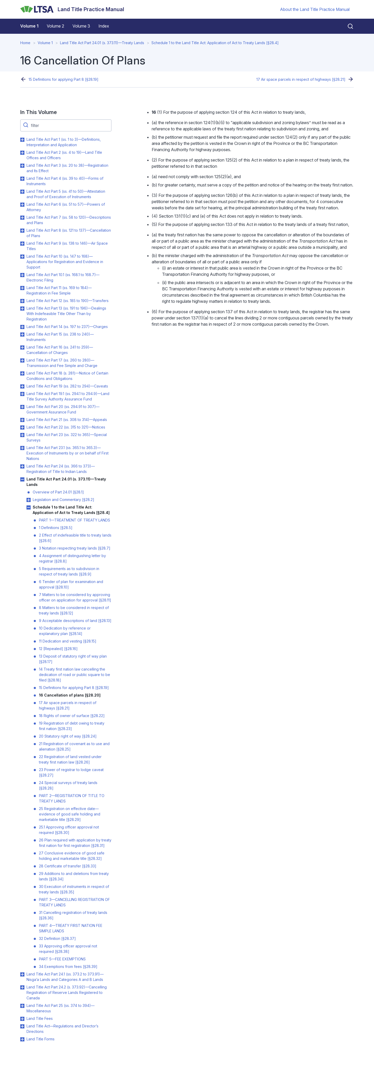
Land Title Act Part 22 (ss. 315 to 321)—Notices (65, 427)
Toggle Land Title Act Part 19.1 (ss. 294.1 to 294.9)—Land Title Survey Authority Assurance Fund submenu (22, 394)
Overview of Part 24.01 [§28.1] (58, 492)
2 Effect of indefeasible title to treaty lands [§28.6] (75, 538)
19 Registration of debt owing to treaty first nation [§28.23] (71, 726)
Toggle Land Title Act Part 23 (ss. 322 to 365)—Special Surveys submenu (22, 435)
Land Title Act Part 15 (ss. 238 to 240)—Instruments (60, 337)
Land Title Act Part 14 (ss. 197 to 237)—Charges (67, 326)
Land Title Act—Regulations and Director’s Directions (62, 1029)
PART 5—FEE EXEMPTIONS (62, 959)
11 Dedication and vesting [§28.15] (67, 641)
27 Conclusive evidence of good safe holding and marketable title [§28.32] (71, 856)
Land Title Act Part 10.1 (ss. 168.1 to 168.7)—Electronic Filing (62, 277)
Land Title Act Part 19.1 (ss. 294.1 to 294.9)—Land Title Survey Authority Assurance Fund (67, 396)
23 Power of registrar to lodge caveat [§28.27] (71, 772)
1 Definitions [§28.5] (55, 527)
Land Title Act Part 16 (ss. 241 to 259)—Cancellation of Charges (59, 350)
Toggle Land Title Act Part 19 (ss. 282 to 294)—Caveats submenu (22, 386)
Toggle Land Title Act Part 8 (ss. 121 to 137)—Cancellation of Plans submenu (22, 231)
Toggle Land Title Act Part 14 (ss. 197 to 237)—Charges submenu (22, 327)
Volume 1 (29, 26)
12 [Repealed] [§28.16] (58, 648)
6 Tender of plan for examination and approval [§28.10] (71, 584)
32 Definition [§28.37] (57, 938)
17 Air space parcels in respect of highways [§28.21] (300, 79)
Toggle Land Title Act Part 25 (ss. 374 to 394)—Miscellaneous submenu (22, 1006)
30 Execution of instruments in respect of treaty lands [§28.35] (74, 889)
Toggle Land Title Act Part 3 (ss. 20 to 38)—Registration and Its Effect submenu (22, 166)
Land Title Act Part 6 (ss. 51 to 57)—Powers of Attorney (65, 207)
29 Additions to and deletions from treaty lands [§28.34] (74, 876)
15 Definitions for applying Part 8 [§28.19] (63, 79)
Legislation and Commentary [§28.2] (63, 499)
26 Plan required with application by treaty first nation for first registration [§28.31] (75, 843)
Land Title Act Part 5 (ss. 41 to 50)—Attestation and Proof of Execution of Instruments (65, 194)
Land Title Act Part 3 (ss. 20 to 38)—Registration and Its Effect (67, 168)
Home (25, 43)
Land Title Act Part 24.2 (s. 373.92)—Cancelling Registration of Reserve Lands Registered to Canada (66, 992)
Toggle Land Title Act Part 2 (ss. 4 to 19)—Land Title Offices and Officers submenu (22, 153)
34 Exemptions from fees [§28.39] (68, 966)
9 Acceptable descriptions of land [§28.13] (75, 620)
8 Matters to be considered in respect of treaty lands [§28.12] (74, 610)
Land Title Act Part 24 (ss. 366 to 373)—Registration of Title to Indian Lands (60, 469)
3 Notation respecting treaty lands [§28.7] (74, 548)
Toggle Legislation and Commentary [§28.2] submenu (28, 500)
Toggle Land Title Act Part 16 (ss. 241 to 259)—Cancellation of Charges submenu (22, 347)
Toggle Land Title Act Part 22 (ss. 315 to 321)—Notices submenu (22, 427)
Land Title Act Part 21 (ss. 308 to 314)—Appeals (66, 419)
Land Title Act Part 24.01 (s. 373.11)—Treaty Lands (102, 43)
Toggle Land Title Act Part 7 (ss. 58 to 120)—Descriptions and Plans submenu (22, 218)
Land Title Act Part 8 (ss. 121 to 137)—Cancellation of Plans (68, 233)
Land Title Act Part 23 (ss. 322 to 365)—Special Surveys (66, 437)
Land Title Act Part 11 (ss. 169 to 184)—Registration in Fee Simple (59, 290)
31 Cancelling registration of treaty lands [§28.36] (73, 915)
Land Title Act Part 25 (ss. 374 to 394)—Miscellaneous (60, 1008)
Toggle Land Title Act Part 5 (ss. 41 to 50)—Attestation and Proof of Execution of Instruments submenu (22, 192)
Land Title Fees (39, 1018)
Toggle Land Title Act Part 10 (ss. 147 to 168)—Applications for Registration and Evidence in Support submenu (22, 257)
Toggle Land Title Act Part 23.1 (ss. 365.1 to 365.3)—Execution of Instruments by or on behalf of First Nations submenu (22, 448)
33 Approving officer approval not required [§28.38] (68, 949)
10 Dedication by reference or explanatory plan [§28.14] (65, 631)
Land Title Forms (40, 1039)
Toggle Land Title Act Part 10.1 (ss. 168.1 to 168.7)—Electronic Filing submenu (22, 275)
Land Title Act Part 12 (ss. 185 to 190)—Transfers (67, 300)
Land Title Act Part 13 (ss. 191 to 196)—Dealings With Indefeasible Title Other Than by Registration (66, 313)
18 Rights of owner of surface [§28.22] (72, 715)
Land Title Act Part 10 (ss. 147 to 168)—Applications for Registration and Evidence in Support (64, 261)
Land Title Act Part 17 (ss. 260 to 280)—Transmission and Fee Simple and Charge (61, 363)
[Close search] (347, 26)
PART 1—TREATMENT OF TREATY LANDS (74, 520)
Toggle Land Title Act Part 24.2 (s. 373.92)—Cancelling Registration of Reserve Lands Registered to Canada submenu (22, 987)
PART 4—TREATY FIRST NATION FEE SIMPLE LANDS (70, 928)
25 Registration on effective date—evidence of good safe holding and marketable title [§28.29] (69, 814)
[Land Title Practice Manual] (72, 9)
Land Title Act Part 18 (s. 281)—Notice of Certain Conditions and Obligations (67, 376)
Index (103, 26)
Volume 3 (81, 26)
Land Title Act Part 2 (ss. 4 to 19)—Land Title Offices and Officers (64, 155)
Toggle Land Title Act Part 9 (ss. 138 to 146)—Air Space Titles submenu (22, 244)
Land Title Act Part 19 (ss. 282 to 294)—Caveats (67, 386)
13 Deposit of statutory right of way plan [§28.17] (73, 659)
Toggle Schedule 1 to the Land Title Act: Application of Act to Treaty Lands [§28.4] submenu (28, 507)
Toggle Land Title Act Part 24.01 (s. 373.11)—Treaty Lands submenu (22, 479)
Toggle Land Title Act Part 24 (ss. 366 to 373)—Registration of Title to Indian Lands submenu (22, 466)
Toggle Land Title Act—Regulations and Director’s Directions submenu (22, 1026)
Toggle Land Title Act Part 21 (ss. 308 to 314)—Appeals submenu (22, 420)
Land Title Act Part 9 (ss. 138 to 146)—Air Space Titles (67, 246)
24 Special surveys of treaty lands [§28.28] (68, 785)
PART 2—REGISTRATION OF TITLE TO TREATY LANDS (71, 798)
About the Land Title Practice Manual (315, 9)
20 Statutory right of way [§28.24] (68, 736)
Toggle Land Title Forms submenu (22, 1039)
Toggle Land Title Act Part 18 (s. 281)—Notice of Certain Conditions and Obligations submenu (22, 373)
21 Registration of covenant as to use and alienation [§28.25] (74, 746)
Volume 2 (55, 26)
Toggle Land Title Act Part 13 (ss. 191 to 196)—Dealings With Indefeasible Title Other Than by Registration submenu (22, 308)
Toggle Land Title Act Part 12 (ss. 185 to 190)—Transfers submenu (22, 301)
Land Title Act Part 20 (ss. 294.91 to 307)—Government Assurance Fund (62, 409)
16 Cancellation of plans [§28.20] (70, 695)
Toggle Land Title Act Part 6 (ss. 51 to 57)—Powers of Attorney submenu (22, 205)
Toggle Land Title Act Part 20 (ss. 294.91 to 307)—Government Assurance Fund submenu (22, 407)
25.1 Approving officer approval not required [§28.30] (69, 830)
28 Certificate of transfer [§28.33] (67, 866)
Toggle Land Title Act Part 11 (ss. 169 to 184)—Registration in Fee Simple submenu (22, 288)
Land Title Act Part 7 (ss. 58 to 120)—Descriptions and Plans (68, 220)
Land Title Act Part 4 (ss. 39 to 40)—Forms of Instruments (64, 181)
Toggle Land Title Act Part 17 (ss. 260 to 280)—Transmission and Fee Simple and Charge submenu (22, 360)
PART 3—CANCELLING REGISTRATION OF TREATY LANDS (74, 902)
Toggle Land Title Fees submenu (22, 1019)
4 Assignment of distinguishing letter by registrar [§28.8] (72, 558)
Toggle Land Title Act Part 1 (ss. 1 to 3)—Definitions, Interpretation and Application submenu (22, 140)
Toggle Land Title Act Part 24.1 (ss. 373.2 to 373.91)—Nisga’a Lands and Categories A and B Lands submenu (22, 974)
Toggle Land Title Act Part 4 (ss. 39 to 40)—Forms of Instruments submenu (22, 179)
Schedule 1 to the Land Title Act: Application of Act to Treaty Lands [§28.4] (215, 43)
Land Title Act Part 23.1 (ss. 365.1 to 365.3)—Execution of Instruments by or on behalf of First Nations (67, 453)
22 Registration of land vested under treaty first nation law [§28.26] (70, 759)
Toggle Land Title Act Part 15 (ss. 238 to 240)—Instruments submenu (22, 334)
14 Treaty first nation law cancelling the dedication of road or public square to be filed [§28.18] (74, 674)
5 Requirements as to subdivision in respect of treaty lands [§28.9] (69, 571)
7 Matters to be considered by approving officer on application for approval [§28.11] (75, 597)
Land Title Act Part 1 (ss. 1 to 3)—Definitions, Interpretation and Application (63, 142)
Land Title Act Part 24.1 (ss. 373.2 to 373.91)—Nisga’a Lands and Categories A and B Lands (65, 977)
